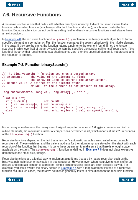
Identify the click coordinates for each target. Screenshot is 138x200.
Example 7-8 (13, 39)
